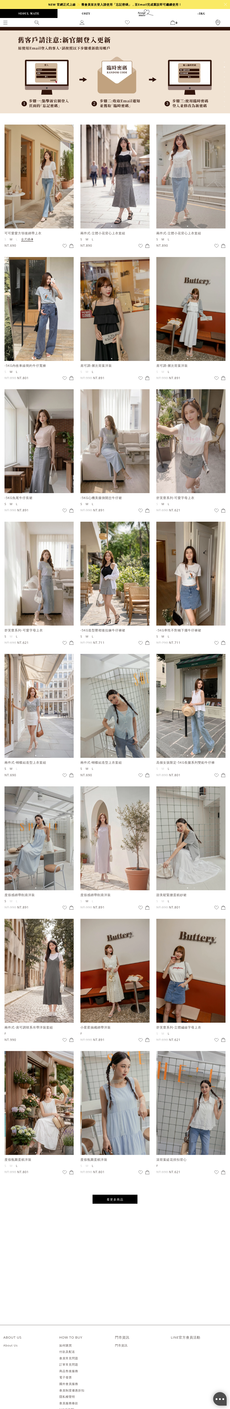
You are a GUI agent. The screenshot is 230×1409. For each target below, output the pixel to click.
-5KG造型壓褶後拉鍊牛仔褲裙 (102, 630)
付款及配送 (67, 1352)
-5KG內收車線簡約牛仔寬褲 (25, 365)
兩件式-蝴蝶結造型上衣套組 (25, 762)
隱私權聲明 (67, 1397)
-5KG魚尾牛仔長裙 (18, 498)
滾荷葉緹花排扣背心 (171, 1159)
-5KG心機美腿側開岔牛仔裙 (101, 498)
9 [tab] (224, 101)
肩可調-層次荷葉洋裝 (96, 365)
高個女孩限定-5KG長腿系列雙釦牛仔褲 (185, 762)
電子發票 (65, 1377)
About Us (10, 1345)
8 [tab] (224, 96)
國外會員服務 (68, 1384)
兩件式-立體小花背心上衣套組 (103, 233)
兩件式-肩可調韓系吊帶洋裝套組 (28, 1027)
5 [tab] (224, 82)
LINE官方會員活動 (186, 1337)
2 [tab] (224, 67)
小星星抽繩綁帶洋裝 (95, 1027)
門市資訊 (121, 1345)
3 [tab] (224, 72)
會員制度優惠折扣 (71, 1390)
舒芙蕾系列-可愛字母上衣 (175, 498)
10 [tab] (224, 106)
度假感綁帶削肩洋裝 (19, 895)
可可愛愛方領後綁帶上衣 (23, 233)
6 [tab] (224, 87)
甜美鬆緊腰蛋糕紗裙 (171, 895)
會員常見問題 (68, 1358)
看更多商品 (115, 1199)
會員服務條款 (68, 1403)
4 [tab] (224, 77)
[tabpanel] (115, 70)
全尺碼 (27, 239)
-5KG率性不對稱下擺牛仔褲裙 (178, 630)
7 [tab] (224, 91)
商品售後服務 (68, 1371)
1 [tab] (224, 62)
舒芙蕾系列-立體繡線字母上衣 (178, 1027)
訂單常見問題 (68, 1365)
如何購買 (65, 1345)
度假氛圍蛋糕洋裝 (17, 1159)
